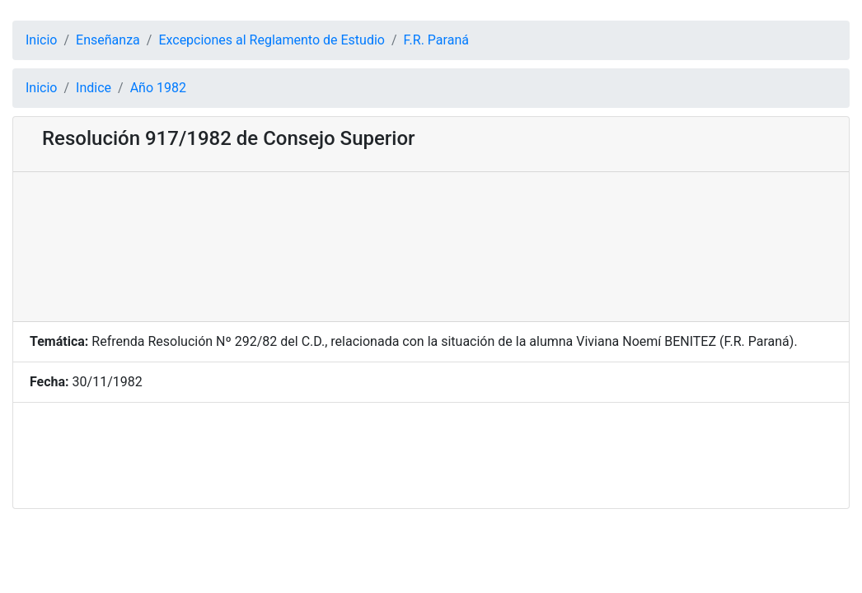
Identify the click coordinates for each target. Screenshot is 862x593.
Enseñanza (108, 40)
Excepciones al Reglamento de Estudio (271, 40)
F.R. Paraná (436, 40)
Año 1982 (158, 88)
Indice (93, 88)
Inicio (41, 40)
